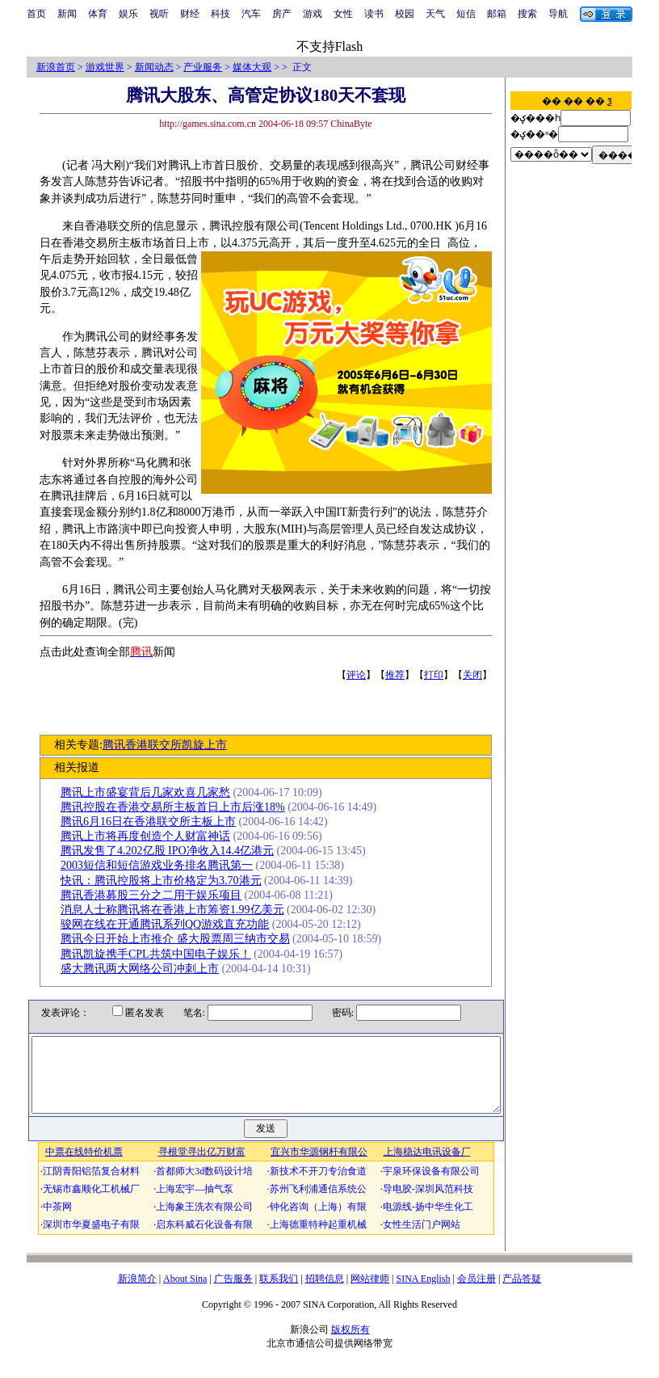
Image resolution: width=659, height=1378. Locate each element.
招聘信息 (324, 1293)
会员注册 (476, 1293)
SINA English (423, 1293)
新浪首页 (55, 67)
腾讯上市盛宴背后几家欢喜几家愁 (151, 792)
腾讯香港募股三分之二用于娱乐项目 (156, 895)
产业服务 (202, 67)
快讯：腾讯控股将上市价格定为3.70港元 (166, 880)
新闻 (67, 13)
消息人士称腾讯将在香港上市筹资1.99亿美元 (178, 910)
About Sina (185, 1293)
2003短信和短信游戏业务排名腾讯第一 (162, 865)
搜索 (527, 13)
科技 (220, 13)
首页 (36, 13)
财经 (189, 13)
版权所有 (350, 1344)
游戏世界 (105, 67)
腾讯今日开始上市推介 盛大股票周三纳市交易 (181, 939)
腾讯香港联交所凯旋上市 (169, 745)
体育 (97, 13)
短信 (466, 13)
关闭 (478, 675)
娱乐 (128, 13)
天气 (435, 13)
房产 (282, 13)
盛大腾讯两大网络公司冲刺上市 (145, 969)
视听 (159, 13)
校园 (404, 13)
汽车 (251, 13)
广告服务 (233, 1293)
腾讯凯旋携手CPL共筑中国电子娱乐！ (161, 954)
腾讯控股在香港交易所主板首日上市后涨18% (178, 807)
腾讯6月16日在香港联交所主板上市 (153, 821)
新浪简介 (137, 1293)
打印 (439, 675)
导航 (558, 13)
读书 (374, 13)
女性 (343, 13)
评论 (361, 675)
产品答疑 (521, 1293)
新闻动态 (154, 67)
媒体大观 (252, 67)
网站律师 (369, 1293)
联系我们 (278, 1293)
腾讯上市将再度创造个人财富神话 (151, 836)
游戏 (312, 13)
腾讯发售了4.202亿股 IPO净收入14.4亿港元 (172, 851)
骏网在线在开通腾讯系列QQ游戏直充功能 (170, 924)
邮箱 (496, 13)
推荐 (400, 675)
